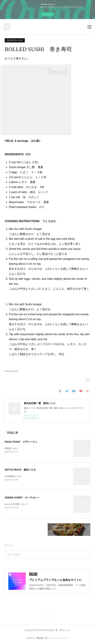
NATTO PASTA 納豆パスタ (20, 469)
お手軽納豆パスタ (13, 476)
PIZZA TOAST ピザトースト (21, 441)
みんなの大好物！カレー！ (17, 504)
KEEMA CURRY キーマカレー (22, 497)
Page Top (47, 616)
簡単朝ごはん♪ (11, 448)
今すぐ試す (47, 14)
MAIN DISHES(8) (11, 371)
